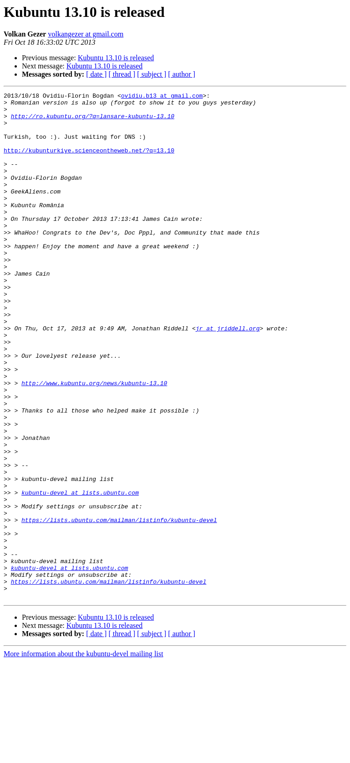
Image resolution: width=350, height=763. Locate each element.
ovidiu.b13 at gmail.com (161, 97)
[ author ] (182, 74)
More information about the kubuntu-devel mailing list (83, 755)
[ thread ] (121, 74)
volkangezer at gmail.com (86, 34)
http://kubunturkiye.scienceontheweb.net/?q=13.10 (89, 162)
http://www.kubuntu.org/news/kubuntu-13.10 (94, 442)
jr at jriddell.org (227, 376)
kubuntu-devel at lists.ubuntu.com (80, 573)
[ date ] (96, 74)
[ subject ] (151, 74)
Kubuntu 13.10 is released (116, 58)
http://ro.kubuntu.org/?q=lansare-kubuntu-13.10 (93, 121)
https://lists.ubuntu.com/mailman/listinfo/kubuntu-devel (119, 606)
